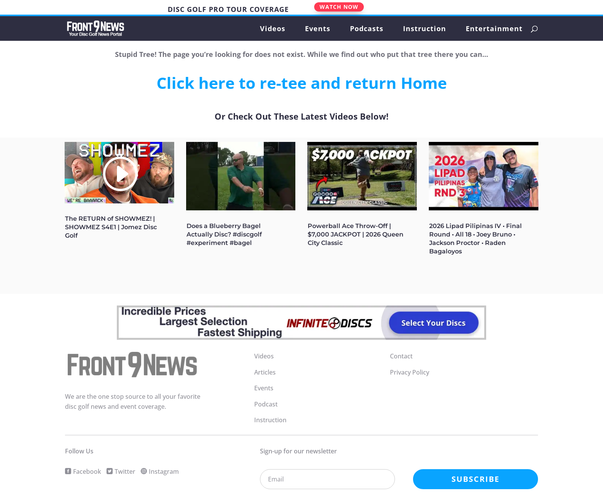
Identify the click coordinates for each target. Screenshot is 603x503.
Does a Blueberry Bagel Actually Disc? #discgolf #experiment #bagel (224, 234)
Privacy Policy (409, 372)
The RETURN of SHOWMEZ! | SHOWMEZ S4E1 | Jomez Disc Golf (111, 227)
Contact (401, 356)
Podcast (266, 404)
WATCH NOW (339, 6)
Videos (272, 29)
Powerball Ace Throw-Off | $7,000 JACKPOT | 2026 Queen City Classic (355, 234)
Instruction (424, 29)
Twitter (125, 471)
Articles (265, 372)
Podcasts (366, 29)
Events (317, 29)
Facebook (87, 471)
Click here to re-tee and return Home (302, 82)
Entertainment (494, 29)
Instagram (164, 471)
